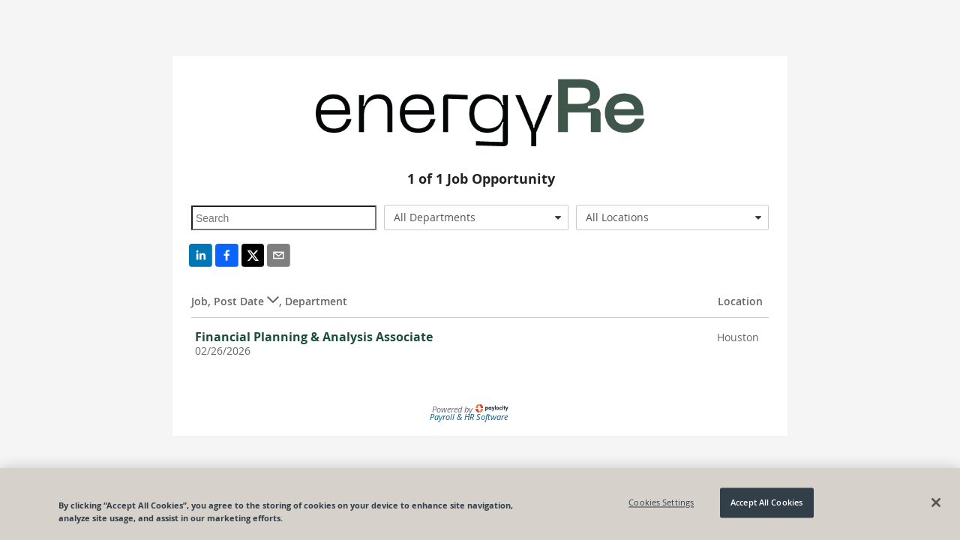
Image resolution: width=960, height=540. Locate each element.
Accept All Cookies (766, 502)
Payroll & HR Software (469, 416)
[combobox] (476, 217)
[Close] (936, 502)
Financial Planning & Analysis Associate (314, 336)
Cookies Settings (661, 502)
